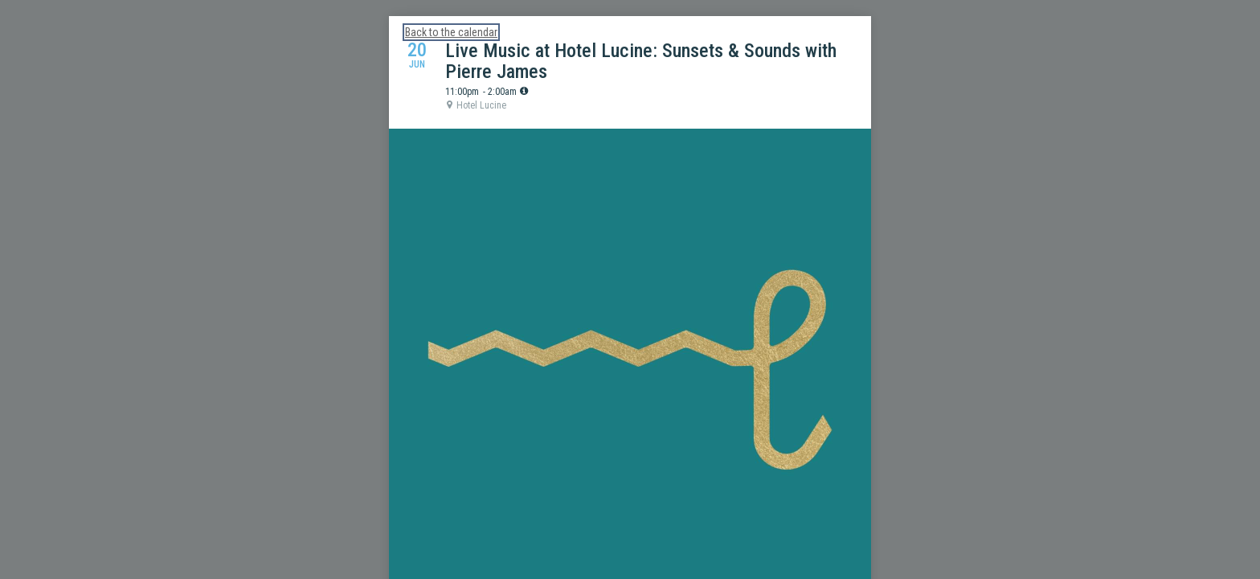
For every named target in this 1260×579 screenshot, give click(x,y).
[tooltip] (524, 91)
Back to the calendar (451, 32)
